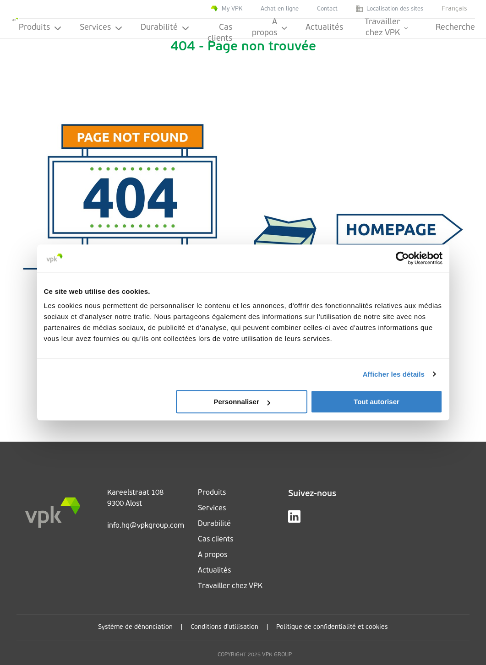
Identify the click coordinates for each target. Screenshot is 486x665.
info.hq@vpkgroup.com (145, 526)
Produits (40, 27)
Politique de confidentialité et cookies (332, 627)
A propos (269, 28)
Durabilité (165, 27)
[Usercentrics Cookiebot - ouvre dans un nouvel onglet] (402, 258)
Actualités (324, 27)
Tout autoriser (376, 401)
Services (101, 27)
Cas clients (220, 31)
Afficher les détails (394, 374)
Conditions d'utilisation (224, 627)
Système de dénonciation (135, 627)
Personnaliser (242, 401)
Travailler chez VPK (386, 28)
